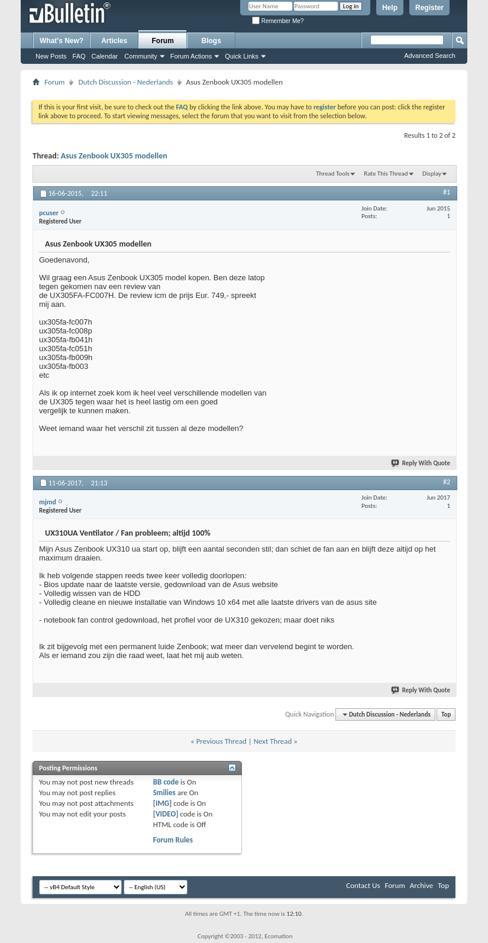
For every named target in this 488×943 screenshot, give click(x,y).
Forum (163, 41)
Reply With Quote (421, 463)
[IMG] (162, 803)
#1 (446, 192)
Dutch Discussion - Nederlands (125, 81)
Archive (421, 885)
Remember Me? (277, 21)
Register (429, 8)
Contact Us (363, 885)
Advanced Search (429, 55)
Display (431, 173)
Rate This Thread (386, 173)
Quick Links (241, 56)
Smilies (164, 792)
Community (140, 56)
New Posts (51, 56)
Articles (114, 41)
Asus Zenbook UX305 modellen (114, 156)
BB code (166, 781)
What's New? (61, 41)
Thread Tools (333, 173)
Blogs (211, 41)
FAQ (79, 56)
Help (389, 8)
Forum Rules (173, 839)
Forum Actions (191, 56)
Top (446, 714)
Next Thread (273, 741)
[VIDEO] (166, 813)
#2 (446, 482)
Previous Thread (221, 741)
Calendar (105, 56)
